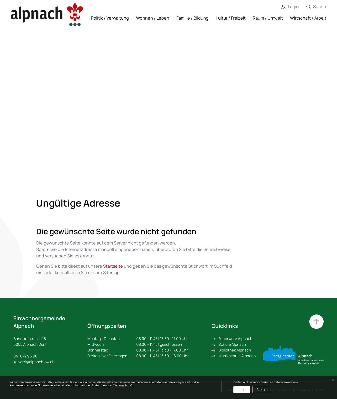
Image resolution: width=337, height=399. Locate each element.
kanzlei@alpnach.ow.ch (34, 361)
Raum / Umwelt (268, 18)
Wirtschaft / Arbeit (308, 18)
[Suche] (312, 6)
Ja (242, 389)
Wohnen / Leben (152, 18)
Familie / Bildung (192, 18)
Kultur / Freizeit (231, 18)
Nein (261, 389)
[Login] (286, 6)
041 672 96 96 (25, 356)
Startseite (113, 266)
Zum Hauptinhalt (316, 321)
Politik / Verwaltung (110, 18)
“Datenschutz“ (122, 385)
